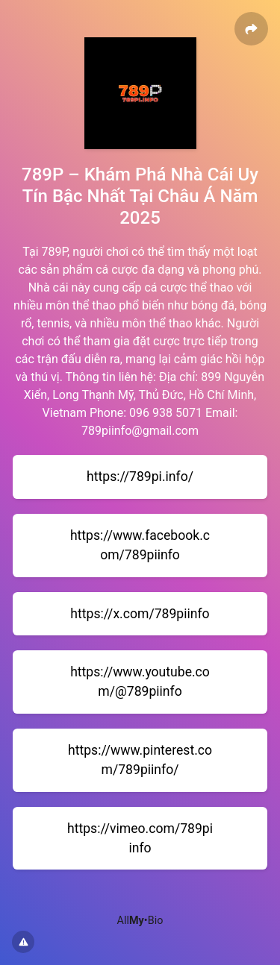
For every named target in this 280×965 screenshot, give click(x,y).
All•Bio (140, 920)
